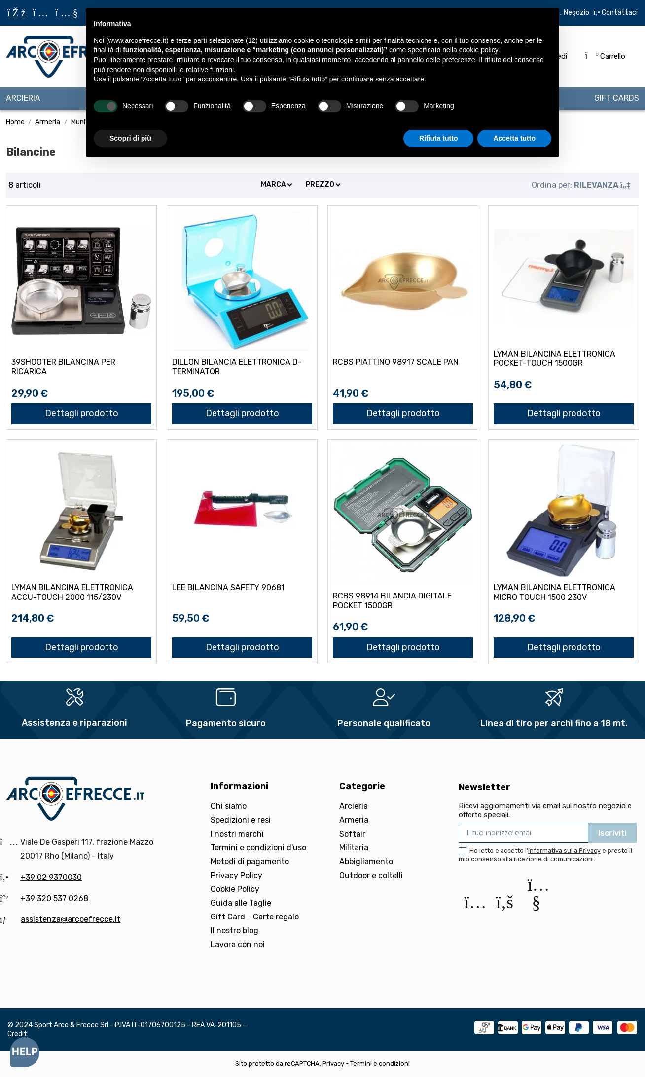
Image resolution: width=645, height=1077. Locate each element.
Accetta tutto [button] (514, 138)
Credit (17, 1034)
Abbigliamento (366, 861)
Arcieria (353, 806)
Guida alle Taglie (241, 903)
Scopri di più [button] (130, 138)
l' (563, 850)
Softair (352, 833)
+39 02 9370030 (51, 877)
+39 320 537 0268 (54, 898)
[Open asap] (24, 1052)
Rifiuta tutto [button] (438, 138)
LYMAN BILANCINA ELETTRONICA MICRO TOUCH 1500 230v (554, 592)
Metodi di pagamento (250, 861)
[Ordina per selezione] (581, 185)
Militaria (353, 847)
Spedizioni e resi (241, 820)
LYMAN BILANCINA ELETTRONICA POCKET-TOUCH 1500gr (554, 358)
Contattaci (619, 12)
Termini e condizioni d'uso (258, 847)
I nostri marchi (237, 833)
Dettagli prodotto (81, 413)
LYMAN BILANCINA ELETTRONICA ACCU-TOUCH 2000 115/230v (72, 592)
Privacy (333, 1063)
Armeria (353, 820)
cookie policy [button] (478, 50)
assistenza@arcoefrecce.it (70, 919)
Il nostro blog (234, 930)
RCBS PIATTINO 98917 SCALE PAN (396, 362)
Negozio (576, 12)
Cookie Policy (235, 889)
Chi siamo (229, 806)
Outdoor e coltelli (371, 875)
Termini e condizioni (380, 1063)
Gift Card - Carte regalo (255, 916)
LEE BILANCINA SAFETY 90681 (228, 587)
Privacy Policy (236, 875)
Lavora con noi (238, 944)
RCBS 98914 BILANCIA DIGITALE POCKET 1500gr (392, 600)
